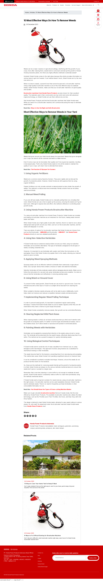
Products (54, 5)
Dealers (62, 5)
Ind (54, 1)
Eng (57, 1)
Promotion (67, 5)
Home (27, 12)
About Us (49, 5)
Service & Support (76, 5)
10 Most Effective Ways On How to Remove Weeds (52, 12)
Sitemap (40, 561)
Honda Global (41, 564)
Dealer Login (10, 1)
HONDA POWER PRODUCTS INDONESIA (25, 1)
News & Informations (87, 5)
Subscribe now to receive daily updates (65, 553)
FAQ (39, 555)
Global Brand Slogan (43, 566)
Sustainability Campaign (44, 1)
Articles (32, 12)
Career (39, 558)
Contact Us (96, 1)
